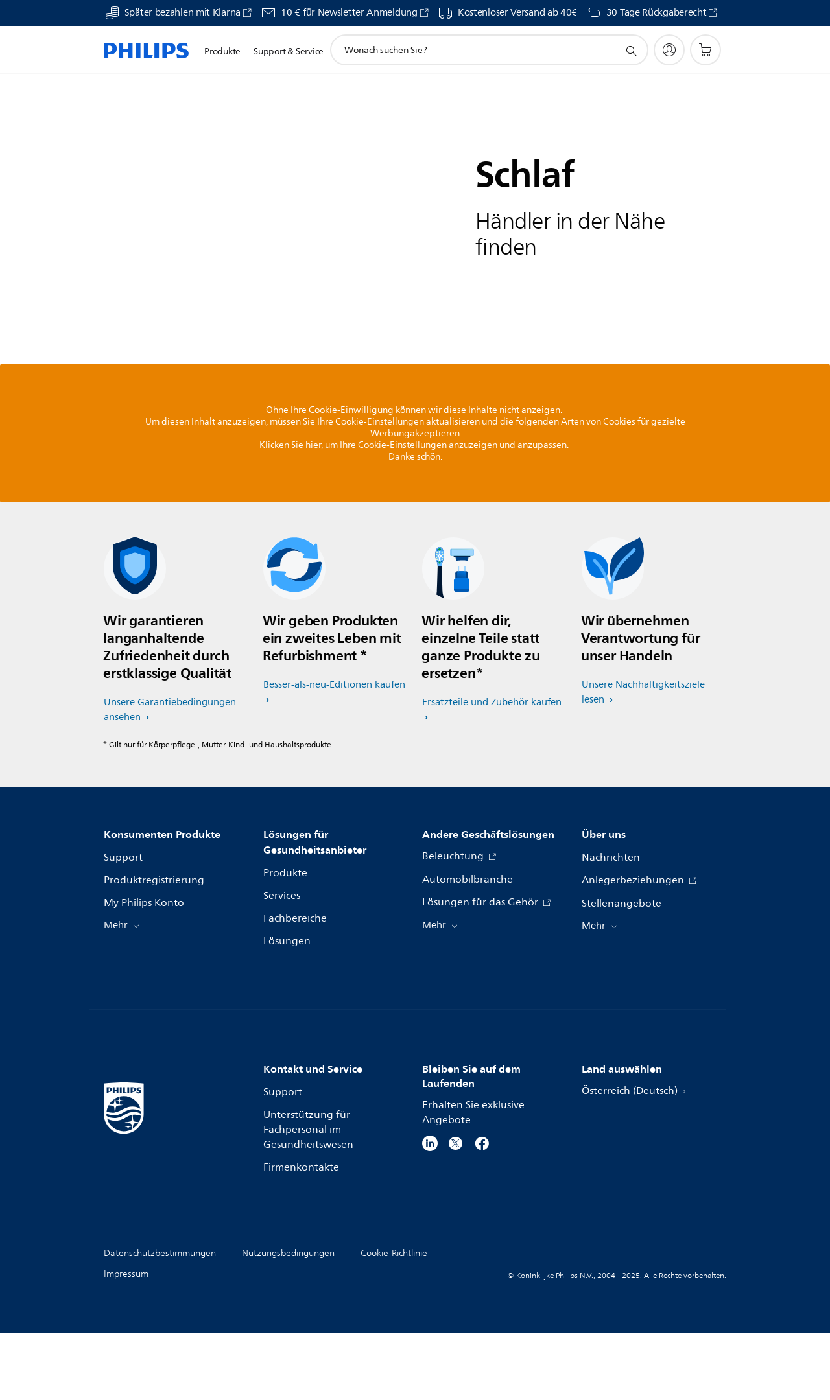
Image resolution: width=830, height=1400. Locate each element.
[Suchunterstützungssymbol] (631, 50)
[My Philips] (669, 49)
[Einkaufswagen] (705, 49)
